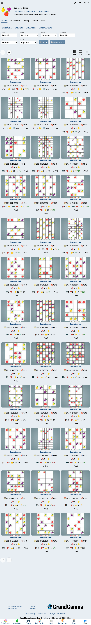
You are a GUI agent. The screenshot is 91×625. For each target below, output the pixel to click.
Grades (22, 39)
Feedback (33, 608)
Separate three (15, 82)
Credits (32, 606)
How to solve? (15, 21)
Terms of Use (41, 614)
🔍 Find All (44, 42)
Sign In (86, 3)
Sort (3, 39)
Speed (43, 32)
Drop (3, 32)
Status (22, 32)
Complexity (63, 32)
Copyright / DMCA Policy (57, 614)
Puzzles (4, 21)
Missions (35, 21)
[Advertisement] (45, 581)
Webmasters (12, 608)
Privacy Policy (30, 614)
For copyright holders (15, 606)
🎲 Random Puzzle (57, 42)
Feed (43, 21)
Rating (26, 21)
